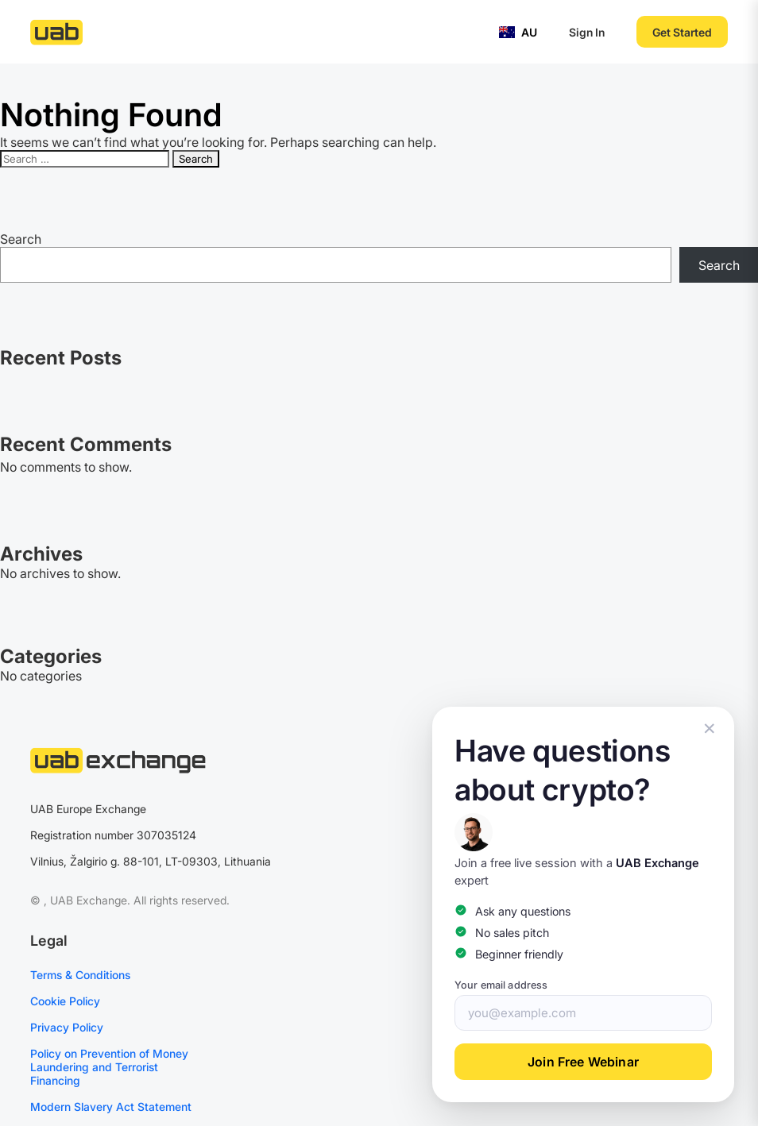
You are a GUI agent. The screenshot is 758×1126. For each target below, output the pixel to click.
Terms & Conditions (80, 974)
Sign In (587, 32)
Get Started (682, 32)
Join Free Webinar (583, 1062)
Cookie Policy (65, 1001)
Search (20, 239)
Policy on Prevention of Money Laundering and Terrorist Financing (109, 1067)
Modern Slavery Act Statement (110, 1106)
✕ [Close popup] (709, 728)
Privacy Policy (66, 1027)
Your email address (500, 985)
